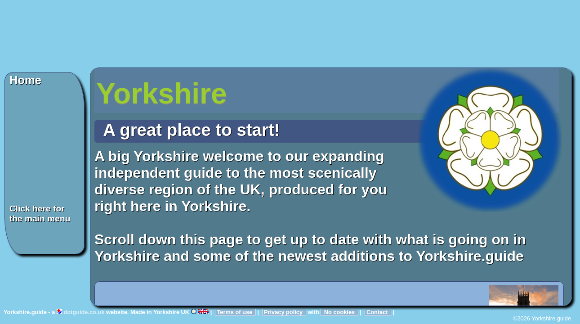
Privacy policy (284, 312)
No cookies (339, 312)
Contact (377, 312)
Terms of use (235, 312)
